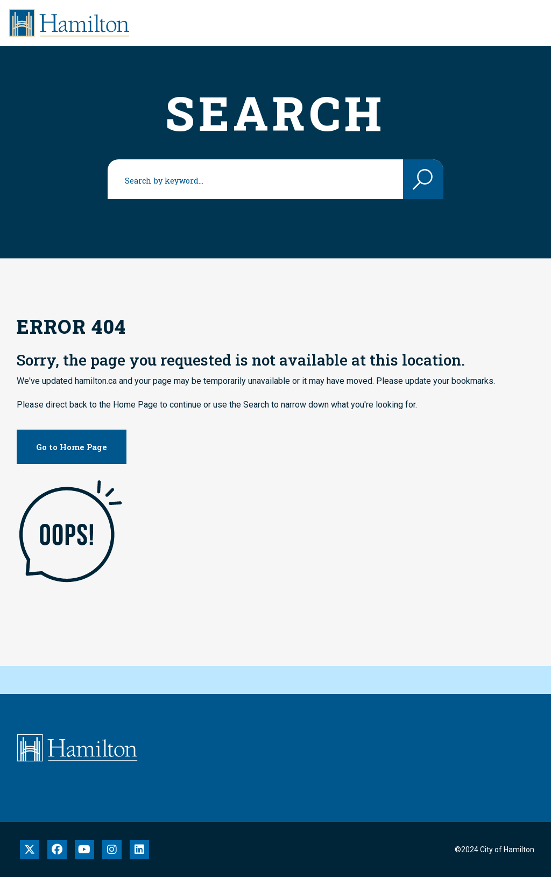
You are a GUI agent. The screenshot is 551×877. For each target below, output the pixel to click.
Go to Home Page (71, 446)
